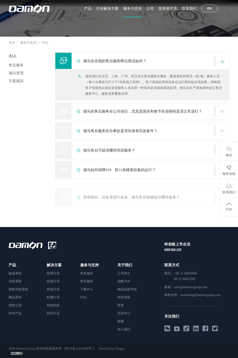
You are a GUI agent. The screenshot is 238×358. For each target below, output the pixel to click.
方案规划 (16, 81)
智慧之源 (15, 305)
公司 (150, 8)
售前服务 (86, 273)
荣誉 (120, 305)
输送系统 (15, 273)
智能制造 (53, 305)
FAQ (45, 42)
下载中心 (86, 289)
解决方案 (54, 265)
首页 (12, 42)
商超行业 (53, 289)
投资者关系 (168, 8)
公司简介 (123, 273)
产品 (88, 8)
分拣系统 (15, 281)
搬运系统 (15, 297)
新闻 (120, 321)
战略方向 (123, 281)
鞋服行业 (53, 297)
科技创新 (123, 297)
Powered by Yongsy (112, 348)
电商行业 (53, 273)
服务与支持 (132, 8)
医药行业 (53, 313)
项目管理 (16, 73)
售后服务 (16, 65)
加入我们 (123, 329)
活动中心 (123, 313)
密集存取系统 (18, 289)
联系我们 (189, 8)
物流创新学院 (127, 289)
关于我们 (124, 265)
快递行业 (53, 281)
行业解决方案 (107, 8)
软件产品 (15, 313)
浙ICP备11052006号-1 (80, 348)
